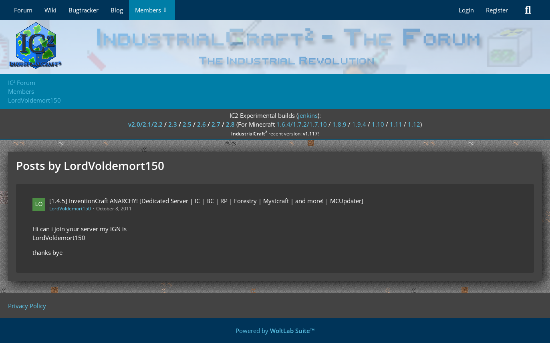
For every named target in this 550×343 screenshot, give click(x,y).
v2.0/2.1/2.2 (145, 124)
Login (466, 10)
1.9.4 (359, 124)
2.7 (216, 124)
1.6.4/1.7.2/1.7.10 (301, 124)
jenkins (308, 115)
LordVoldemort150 (70, 208)
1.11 (396, 124)
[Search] (528, 10)
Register (497, 10)
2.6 (201, 124)
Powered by (275, 331)
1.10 (378, 124)
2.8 (230, 124)
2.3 (172, 124)
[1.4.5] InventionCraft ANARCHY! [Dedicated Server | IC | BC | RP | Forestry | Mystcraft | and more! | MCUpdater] (206, 201)
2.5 (187, 124)
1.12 (414, 124)
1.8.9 (339, 124)
